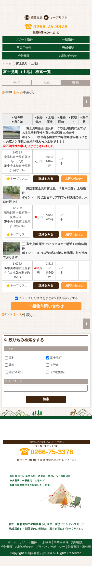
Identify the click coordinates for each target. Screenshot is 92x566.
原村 (9, 357)
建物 (75, 83)
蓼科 (9, 365)
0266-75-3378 (50, 26)
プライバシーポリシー (50, 546)
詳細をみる (46, 178)
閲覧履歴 (36, 17)
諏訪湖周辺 (14, 372)
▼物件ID (17, 117)
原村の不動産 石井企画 (46, 7)
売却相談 (68, 47)
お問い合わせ (68, 55)
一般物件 (68, 39)
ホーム (7, 63)
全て (16, 83)
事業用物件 (24, 47)
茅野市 (52, 365)
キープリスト (58, 17)
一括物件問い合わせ (46, 306)
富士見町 (54, 357)
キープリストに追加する (20, 178)
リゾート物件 (24, 39)
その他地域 (55, 372)
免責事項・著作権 (79, 546)
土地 (46, 83)
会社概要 (24, 55)
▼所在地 (17, 122)
